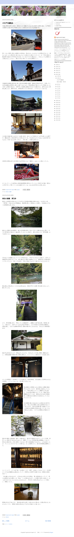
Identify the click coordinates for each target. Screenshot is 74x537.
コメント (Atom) (8, 524)
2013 (57, 114)
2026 (57, 64)
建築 (10, 191)
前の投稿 (48, 521)
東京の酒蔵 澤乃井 (9, 198)
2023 (57, 70)
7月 (58, 88)
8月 (58, 86)
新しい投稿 (5, 521)
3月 (58, 94)
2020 (57, 100)
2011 (57, 118)
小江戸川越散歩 (7, 23)
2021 (57, 74)
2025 (57, 66)
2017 (57, 106)
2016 (57, 108)
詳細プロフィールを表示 (59, 59)
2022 (57, 72)
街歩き (7, 191)
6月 (58, 90)
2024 (57, 68)
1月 (58, 98)
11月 (58, 76)
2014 (57, 112)
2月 (58, 96)
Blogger (51, 532)
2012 (57, 116)
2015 (57, 110)
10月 (58, 78)
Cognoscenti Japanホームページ (63, 22)
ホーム (27, 521)
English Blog (58, 25)
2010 (57, 120)
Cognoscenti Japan (60, 37)
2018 (57, 104)
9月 (58, 84)
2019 (57, 102)
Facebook (58, 24)
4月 (58, 92)
